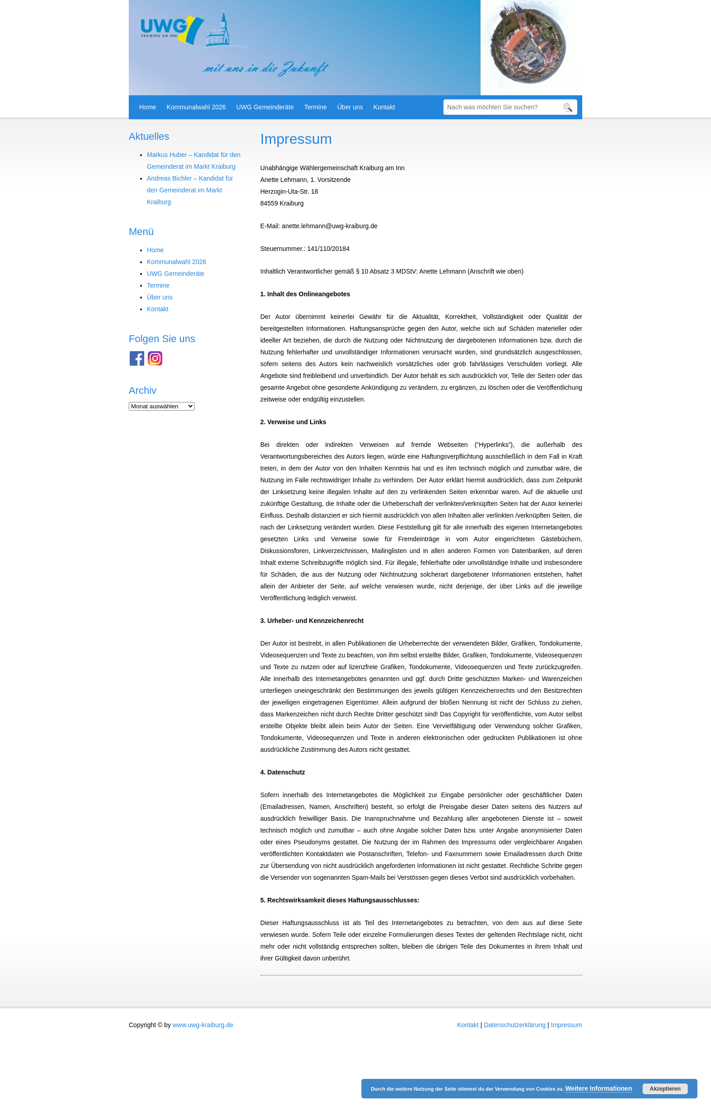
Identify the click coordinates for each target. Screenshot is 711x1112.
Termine (315, 107)
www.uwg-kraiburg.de (203, 1025)
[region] (355, 47)
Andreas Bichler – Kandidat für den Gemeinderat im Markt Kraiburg (190, 190)
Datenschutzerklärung (514, 1025)
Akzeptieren (665, 1089)
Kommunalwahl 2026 (196, 107)
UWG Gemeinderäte (265, 107)
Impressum (296, 139)
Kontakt (384, 107)
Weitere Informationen (598, 1088)
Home (147, 107)
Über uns (350, 107)
